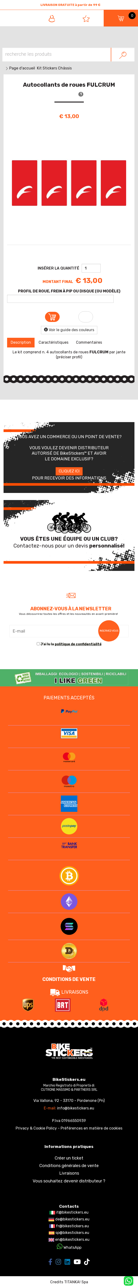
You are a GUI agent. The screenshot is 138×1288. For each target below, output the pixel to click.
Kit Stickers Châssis (54, 68)
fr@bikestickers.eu (69, 1226)
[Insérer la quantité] (91, 268)
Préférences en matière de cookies (91, 1128)
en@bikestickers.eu (69, 1239)
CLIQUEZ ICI (69, 471)
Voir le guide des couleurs (69, 330)
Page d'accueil (22, 68)
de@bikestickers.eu (69, 1219)
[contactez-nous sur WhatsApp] (128, 1280)
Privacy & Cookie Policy (36, 1128)
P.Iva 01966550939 (69, 1120)
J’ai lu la (71, 644)
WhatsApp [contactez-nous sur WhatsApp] (69, 1247)
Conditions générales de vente (69, 1165)
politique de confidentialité (78, 644)
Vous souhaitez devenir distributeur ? (69, 1181)
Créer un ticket (69, 1158)
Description (21, 342)
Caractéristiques (53, 342)
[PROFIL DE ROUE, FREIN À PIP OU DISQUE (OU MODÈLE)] (60, 299)
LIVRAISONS (69, 992)
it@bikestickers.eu (69, 1212)
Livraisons (69, 1173)
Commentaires (89, 342)
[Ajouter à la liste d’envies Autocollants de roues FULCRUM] (85, 316)
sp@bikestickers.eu (69, 1232)
